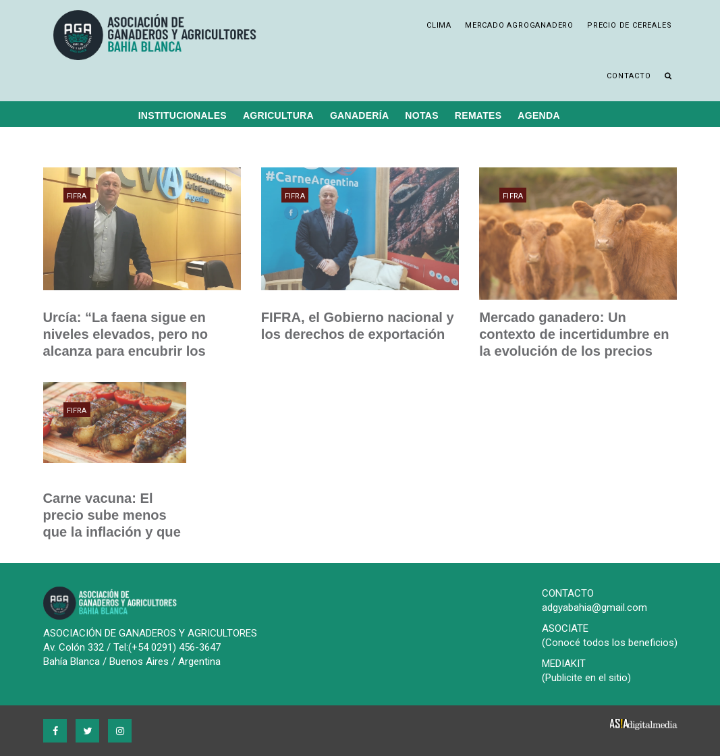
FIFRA (77, 196)
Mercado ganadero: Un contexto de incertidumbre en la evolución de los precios (573, 334)
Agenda (538, 115)
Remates (478, 115)
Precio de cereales (629, 25)
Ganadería (359, 115)
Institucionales (182, 115)
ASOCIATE (565, 628)
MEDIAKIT (564, 663)
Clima (438, 25)
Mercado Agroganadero (519, 25)
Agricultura (278, 115)
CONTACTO (568, 593)
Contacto (628, 76)
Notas (421, 115)
